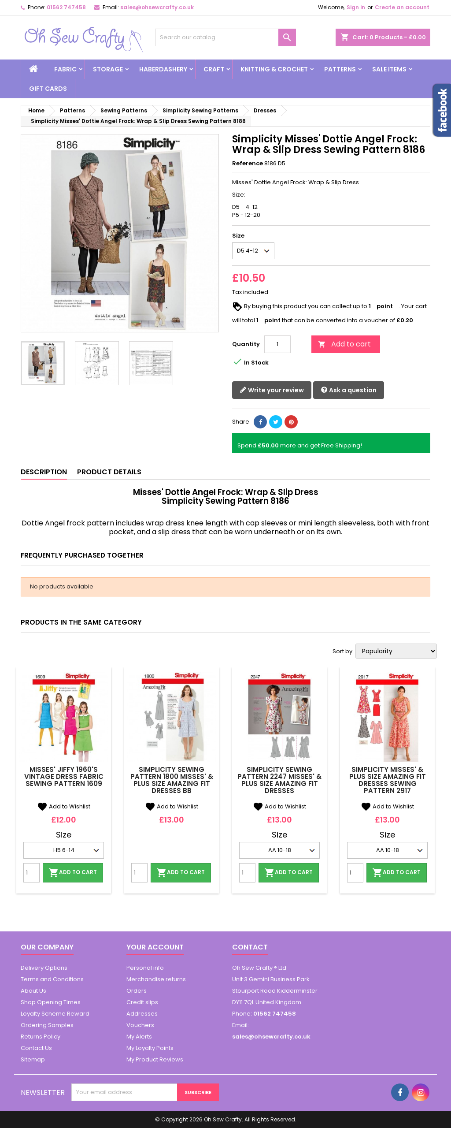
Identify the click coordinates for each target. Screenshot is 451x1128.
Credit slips (142, 1002)
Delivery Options (44, 968)
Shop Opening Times (51, 1002)
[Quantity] (277, 344)
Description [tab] (44, 472)
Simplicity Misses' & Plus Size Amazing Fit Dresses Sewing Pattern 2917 (387, 780)
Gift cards (48, 88)
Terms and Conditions (52, 979)
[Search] (225, 37)
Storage (108, 69)
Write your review (272, 390)
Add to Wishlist (63, 806)
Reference (247, 164)
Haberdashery (163, 69)
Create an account (402, 7)
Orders (136, 991)
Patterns (340, 69)
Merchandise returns (156, 979)
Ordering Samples (47, 1025)
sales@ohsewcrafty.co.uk (157, 7)
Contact (250, 947)
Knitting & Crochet (274, 69)
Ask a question (349, 390)
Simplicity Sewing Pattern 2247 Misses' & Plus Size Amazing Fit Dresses (279, 780)
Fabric (65, 69)
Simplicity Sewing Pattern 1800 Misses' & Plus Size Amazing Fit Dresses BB (171, 780)
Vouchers (140, 1025)
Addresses (142, 1013)
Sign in (356, 7)
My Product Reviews (154, 1059)
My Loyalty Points (150, 1048)
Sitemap (33, 1059)
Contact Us (36, 1048)
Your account (155, 947)
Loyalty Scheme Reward (55, 1013)
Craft (213, 69)
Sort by (342, 651)
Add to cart (344, 344)
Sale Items (389, 69)
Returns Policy (40, 1036)
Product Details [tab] (109, 472)
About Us (33, 991)
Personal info (145, 968)
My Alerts (139, 1036)
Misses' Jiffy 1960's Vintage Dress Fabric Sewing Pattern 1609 (64, 776)
